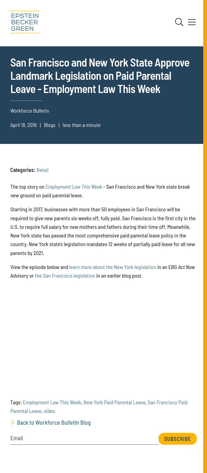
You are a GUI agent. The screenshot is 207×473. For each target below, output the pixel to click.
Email (16, 438)
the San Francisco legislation (65, 275)
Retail (42, 170)
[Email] (84, 440)
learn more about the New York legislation (112, 267)
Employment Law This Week (74, 186)
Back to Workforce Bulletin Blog (54, 422)
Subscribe (177, 439)
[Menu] (192, 24)
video (49, 411)
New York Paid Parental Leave (115, 402)
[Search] (179, 22)
